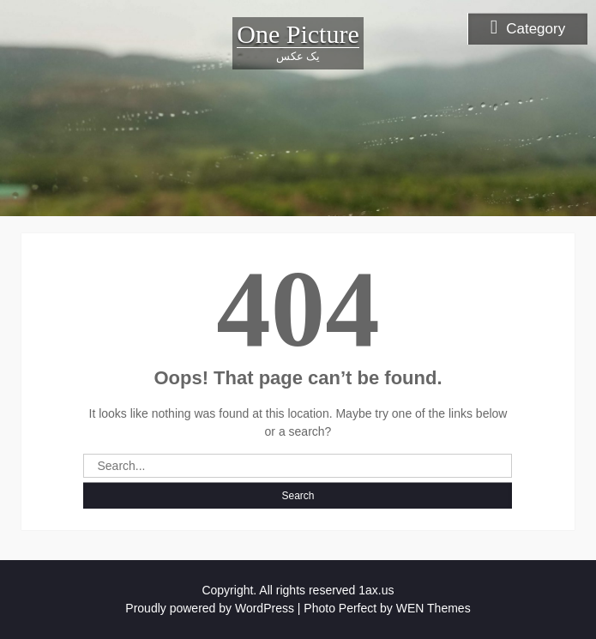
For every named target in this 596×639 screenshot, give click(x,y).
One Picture (297, 34)
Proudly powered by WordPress (209, 608)
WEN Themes (433, 608)
